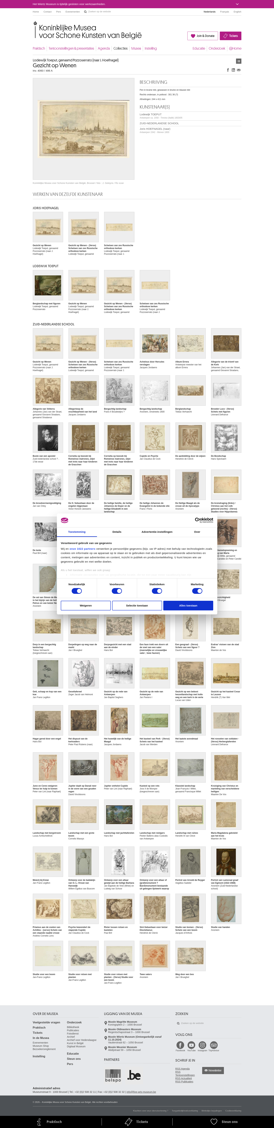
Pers (58, 11)
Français (224, 11)
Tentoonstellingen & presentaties (71, 48)
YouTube (191, 1050)
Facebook (180, 1050)
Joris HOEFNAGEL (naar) (155, 130)
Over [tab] (197, 531)
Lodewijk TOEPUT (161, 116)
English (237, 11)
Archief (71, 1036)
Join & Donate (205, 35)
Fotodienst (73, 1033)
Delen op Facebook (228, 69)
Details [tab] (116, 531)
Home (36, 11)
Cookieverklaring (233, 1110)
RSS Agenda (182, 1068)
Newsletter (215, 1070)
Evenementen (73, 11)
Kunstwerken (238, 61)
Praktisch (39, 48)
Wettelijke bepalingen (211, 1110)
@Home (235, 48)
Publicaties (73, 1030)
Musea (136, 48)
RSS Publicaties (184, 1081)
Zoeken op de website (85, 12)
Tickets (233, 35)
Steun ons (74, 1058)
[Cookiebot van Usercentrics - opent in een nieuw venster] (197, 520)
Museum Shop (41, 1045)
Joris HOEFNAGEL (46, 208)
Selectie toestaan (137, 605)
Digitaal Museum (76, 1046)
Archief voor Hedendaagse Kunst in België (82, 1042)
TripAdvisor (213, 1050)
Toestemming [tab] (77, 531)
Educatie (199, 48)
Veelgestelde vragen (46, 1022)
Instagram (202, 1050)
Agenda (104, 48)
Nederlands (210, 11)
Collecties (121, 48)
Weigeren (86, 605)
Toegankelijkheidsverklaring (185, 1110)
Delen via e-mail (238, 69)
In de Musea (41, 1037)
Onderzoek (217, 48)
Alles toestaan (188, 605)
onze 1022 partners (82, 548)
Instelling (151, 48)
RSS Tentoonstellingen (185, 1074)
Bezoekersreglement (44, 1049)
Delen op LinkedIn (233, 69)
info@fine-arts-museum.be (141, 1092)
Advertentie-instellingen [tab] (157, 531)
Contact (47, 11)
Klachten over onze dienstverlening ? (150, 1110)
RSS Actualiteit (183, 1078)
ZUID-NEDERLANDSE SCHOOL (159, 123)
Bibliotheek (73, 1027)
